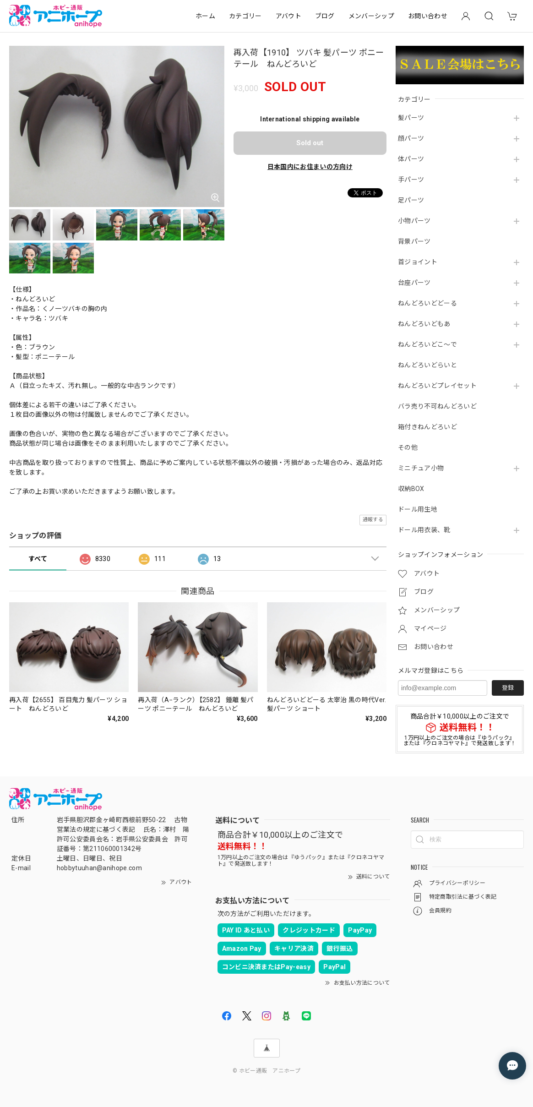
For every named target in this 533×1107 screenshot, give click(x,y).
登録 (508, 687)
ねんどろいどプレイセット (437, 385)
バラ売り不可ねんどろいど (437, 406)
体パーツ (411, 159)
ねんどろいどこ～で (427, 344)
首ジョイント (417, 262)
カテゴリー (245, 16)
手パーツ (411, 179)
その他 (408, 447)
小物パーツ (414, 220)
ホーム (205, 16)
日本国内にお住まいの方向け (310, 166)
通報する (373, 520)
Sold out (309, 143)
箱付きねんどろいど (427, 427)
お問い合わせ (427, 16)
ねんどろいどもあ (424, 323)
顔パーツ (411, 138)
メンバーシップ (371, 16)
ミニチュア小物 (421, 468)
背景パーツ (414, 241)
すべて (37, 558)
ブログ (325, 16)
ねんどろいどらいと (427, 365)
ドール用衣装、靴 (424, 530)
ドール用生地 (417, 509)
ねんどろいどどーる (427, 303)
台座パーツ (414, 282)
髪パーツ (411, 117)
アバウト (288, 16)
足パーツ (411, 200)
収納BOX (411, 488)
